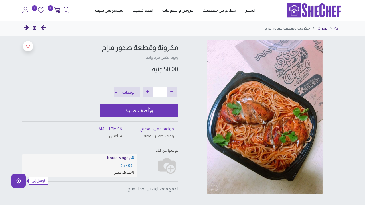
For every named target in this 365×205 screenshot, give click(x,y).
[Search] (67, 11)
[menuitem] (250, 10)
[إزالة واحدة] (172, 92)
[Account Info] (25, 11)
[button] (139, 110)
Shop (322, 28)
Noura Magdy (119, 157)
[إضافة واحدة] (148, 92)
